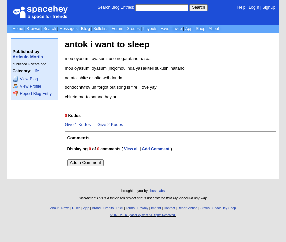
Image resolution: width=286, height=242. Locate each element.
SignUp (268, 7)
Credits (108, 208)
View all (131, 149)
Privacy (142, 208)
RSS (119, 208)
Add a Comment (85, 162)
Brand (96, 208)
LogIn (254, 7)
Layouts (150, 28)
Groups (133, 28)
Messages (68, 28)
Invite (177, 28)
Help (241, 7)
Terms (130, 208)
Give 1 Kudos (78, 124)
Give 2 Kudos (110, 124)
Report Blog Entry (32, 93)
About (214, 28)
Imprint (156, 208)
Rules (76, 208)
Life (36, 71)
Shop (200, 28)
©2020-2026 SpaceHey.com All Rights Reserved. (143, 215)
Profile (27, 86)
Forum (117, 28)
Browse (33, 28)
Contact (169, 208)
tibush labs (157, 191)
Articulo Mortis (28, 56)
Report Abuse (187, 208)
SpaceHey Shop (224, 208)
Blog (85, 28)
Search (198, 7)
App (188, 28)
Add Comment (155, 149)
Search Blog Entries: (116, 7)
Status (205, 208)
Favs (165, 28)
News (65, 208)
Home (18, 28)
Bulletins (100, 28)
